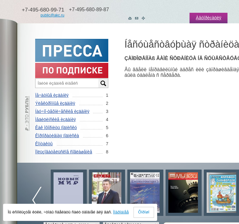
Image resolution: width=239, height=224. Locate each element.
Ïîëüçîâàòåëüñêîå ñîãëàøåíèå (63, 151)
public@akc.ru (52, 15)
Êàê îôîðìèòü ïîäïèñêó (56, 127)
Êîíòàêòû (44, 143)
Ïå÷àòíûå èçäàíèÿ (51, 95)
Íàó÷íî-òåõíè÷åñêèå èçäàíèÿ (62, 111)
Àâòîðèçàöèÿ (208, 17)
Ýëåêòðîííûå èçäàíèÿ (55, 103)
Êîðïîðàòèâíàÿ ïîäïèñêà (57, 135)
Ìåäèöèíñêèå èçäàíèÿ (55, 119)
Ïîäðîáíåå (121, 212)
